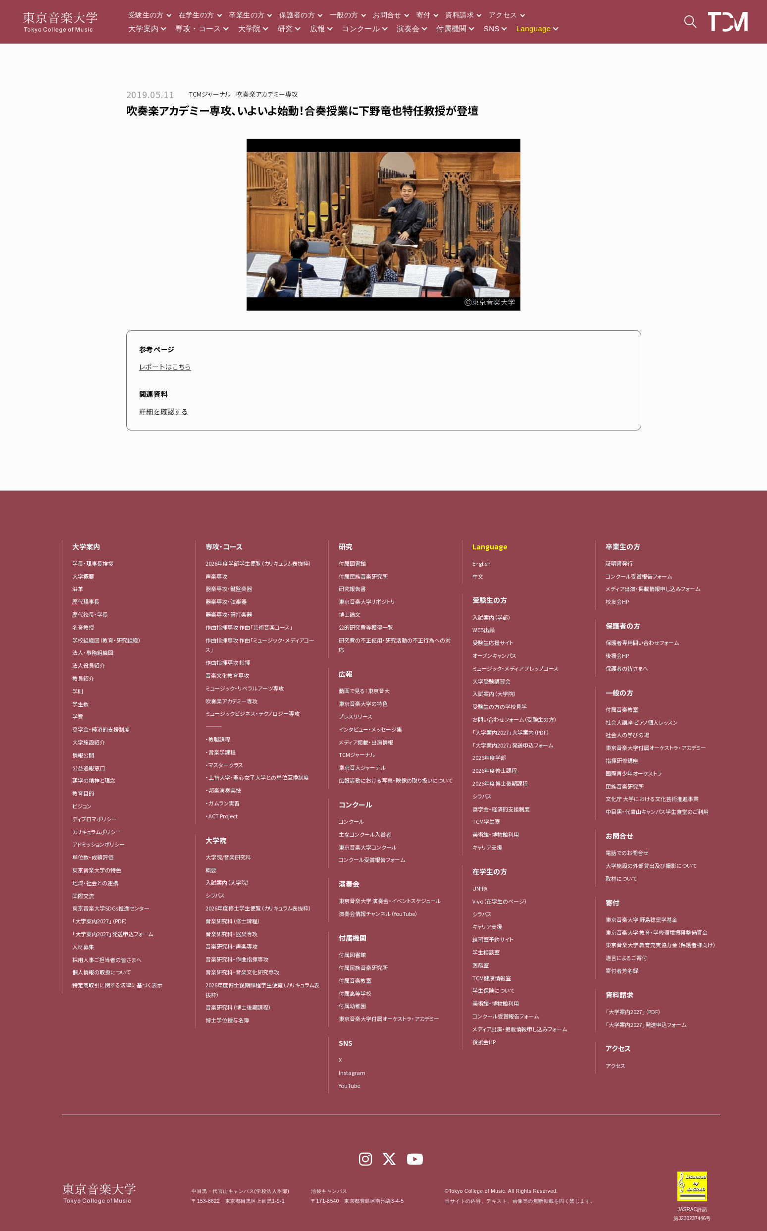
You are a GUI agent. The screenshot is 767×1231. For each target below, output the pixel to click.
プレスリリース (355, 716)
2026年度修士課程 (494, 770)
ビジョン (82, 806)
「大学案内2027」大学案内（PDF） (511, 732)
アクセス (503, 15)
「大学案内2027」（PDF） (100, 921)
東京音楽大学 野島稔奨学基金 (641, 919)
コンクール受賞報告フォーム (372, 859)
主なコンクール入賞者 (365, 834)
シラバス (215, 895)
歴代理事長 (86, 601)
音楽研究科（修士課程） (232, 921)
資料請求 (459, 15)
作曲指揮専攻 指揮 (227, 662)
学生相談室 (486, 952)
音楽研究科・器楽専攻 (231, 934)
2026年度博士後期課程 (500, 783)
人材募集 (83, 947)
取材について (621, 878)
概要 (210, 870)
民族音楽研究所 (625, 786)
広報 (317, 28)
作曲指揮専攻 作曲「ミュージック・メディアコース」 (259, 645)
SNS (492, 28)
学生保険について (493, 990)
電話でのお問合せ (627, 852)
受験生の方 (146, 15)
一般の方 (344, 15)
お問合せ (387, 15)
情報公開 (83, 755)
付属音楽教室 (355, 980)
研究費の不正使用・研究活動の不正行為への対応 (395, 645)
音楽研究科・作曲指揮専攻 (236, 959)
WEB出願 (483, 630)
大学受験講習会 (491, 681)
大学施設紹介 (88, 742)
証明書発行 (619, 563)
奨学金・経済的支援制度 (101, 729)
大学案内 (143, 28)
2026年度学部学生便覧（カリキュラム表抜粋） (258, 563)
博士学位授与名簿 (227, 1020)
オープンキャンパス (494, 655)
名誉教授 (83, 627)
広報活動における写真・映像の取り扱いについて (396, 780)
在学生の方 (196, 15)
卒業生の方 (246, 15)
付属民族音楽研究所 (363, 576)
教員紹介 (83, 678)
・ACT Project (221, 816)
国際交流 (83, 896)
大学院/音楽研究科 (228, 857)
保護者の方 (297, 15)
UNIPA (480, 888)
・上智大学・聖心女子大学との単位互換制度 (257, 777)
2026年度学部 (489, 757)
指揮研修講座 (622, 760)
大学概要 (83, 576)
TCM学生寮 (486, 821)
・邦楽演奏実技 (223, 790)
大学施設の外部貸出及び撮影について (651, 865)
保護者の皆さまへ (627, 668)
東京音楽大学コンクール (368, 847)
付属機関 (451, 28)
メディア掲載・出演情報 (366, 742)
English (481, 563)
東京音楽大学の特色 (96, 870)
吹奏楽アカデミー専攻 (267, 94)
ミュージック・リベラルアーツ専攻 (244, 688)
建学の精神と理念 (93, 780)
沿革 (77, 588)
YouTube (349, 1085)
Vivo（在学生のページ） (499, 901)
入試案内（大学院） (227, 882)
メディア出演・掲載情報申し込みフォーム (519, 1029)
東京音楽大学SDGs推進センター (111, 908)
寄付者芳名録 (622, 970)
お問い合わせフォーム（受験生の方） (514, 719)
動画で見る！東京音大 (364, 691)
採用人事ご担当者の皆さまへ (107, 959)
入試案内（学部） (491, 617)
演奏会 (408, 28)
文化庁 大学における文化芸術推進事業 (652, 799)
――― (213, 726)
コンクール (361, 28)
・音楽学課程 (220, 752)
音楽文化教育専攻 (227, 675)
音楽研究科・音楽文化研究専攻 (242, 972)
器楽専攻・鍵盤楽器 (231, 588)
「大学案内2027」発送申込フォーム (112, 934)
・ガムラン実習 (222, 803)
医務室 (480, 965)
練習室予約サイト (492, 939)
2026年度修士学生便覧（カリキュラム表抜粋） (258, 908)
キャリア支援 (487, 847)
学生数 (80, 704)
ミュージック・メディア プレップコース (515, 668)
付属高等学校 (355, 993)
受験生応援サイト (492, 642)
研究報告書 (352, 588)
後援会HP (484, 1042)
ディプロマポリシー (94, 819)
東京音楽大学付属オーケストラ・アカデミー (389, 1018)
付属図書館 (352, 563)
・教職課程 (217, 739)
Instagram (352, 1072)
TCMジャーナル (210, 94)
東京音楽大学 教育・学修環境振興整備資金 (657, 932)
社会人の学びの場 (627, 735)
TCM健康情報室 (491, 978)
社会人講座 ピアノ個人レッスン (642, 722)
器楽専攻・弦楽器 (228, 601)
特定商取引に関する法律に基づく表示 (117, 985)
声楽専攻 (216, 576)
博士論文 (349, 614)
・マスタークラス (224, 765)
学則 (77, 691)
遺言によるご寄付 (626, 958)
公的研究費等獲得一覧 (366, 627)
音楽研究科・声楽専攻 (231, 946)
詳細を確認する (164, 411)
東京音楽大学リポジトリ (367, 601)
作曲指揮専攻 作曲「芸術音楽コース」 (249, 627)
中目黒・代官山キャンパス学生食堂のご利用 (657, 811)
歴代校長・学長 (90, 614)
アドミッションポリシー (98, 844)
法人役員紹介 (88, 665)
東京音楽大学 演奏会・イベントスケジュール (390, 901)
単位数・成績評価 (92, 857)
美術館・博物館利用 (495, 834)
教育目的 (83, 793)
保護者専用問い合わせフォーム (642, 642)
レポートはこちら (165, 367)
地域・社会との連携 (95, 883)
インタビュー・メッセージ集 (373, 729)
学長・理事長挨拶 (92, 563)
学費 (77, 716)
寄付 (423, 15)
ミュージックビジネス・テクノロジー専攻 (252, 713)
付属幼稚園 (352, 1006)
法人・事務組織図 (92, 652)
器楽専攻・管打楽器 (231, 614)
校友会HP (617, 601)
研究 (285, 28)
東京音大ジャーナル (362, 767)
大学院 (249, 28)
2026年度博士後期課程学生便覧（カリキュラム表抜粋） (262, 990)
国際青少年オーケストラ (634, 773)
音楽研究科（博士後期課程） (238, 1007)
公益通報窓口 (88, 768)
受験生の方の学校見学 (499, 706)
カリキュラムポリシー (96, 832)
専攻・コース (198, 28)
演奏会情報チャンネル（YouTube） (378, 913)
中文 (477, 576)
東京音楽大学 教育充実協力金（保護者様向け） (661, 945)
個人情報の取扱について (101, 972)
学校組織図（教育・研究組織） (106, 640)
